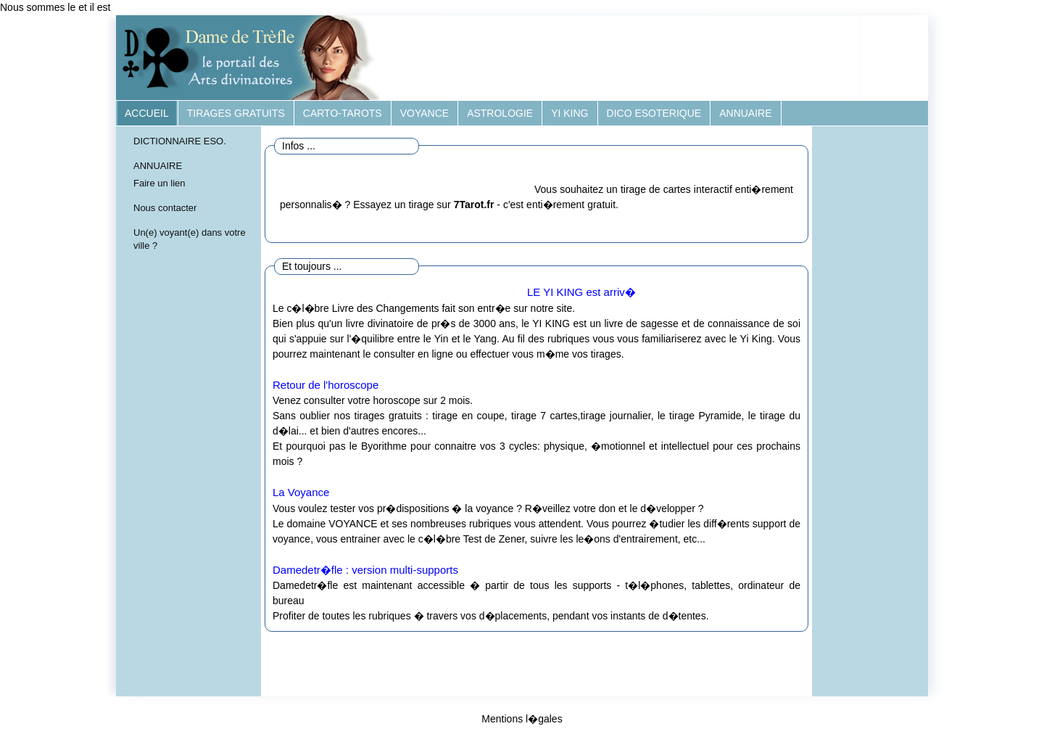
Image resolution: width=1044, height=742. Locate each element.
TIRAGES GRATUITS (236, 113)
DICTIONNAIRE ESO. (179, 141)
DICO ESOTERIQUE (654, 113)
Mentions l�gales (521, 719)
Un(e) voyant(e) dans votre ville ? (189, 239)
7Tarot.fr (474, 204)
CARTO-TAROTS (342, 113)
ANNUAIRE (745, 113)
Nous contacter (164, 207)
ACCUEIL (147, 113)
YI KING (569, 113)
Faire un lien (159, 183)
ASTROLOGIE (500, 113)
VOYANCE (424, 113)
